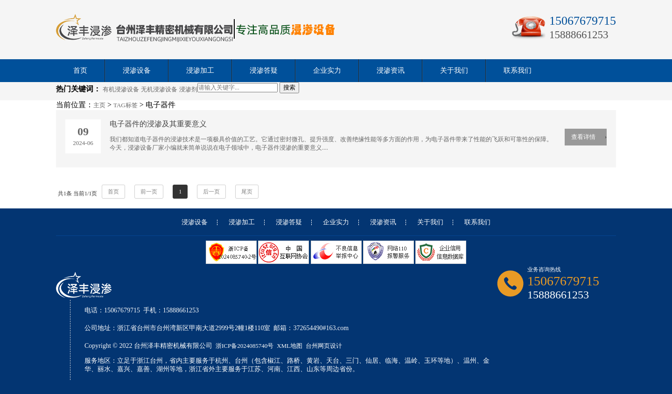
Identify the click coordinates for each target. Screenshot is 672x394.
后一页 (211, 191)
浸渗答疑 (264, 70)
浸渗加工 (200, 70)
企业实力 (327, 70)
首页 (80, 70)
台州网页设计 (324, 345)
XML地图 (289, 345)
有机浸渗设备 (121, 89)
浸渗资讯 (391, 70)
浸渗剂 (188, 89)
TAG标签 (125, 105)
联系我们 (518, 70)
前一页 (148, 191)
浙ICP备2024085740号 (244, 345)
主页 (99, 105)
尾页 (246, 191)
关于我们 (454, 70)
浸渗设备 (137, 70)
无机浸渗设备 (159, 89)
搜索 (289, 87)
